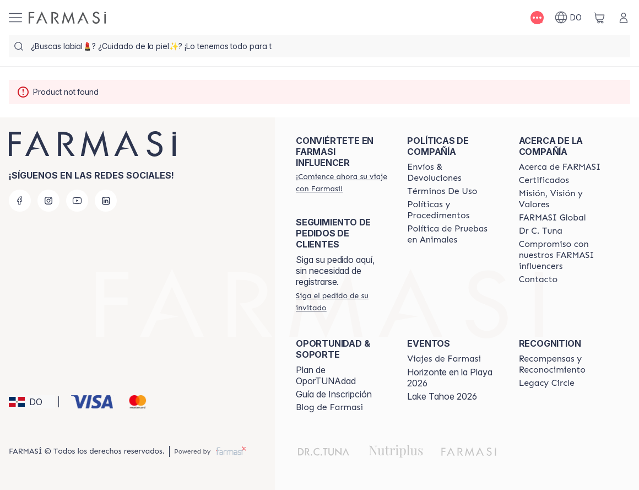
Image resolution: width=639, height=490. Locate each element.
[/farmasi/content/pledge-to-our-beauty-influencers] (540, 230)
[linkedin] (106, 201)
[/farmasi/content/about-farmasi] (560, 167)
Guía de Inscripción (334, 394)
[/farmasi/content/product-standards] (544, 180)
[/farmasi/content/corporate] (552, 217)
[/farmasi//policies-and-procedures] (453, 210)
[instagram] (48, 201)
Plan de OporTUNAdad (326, 375)
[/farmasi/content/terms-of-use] (442, 191)
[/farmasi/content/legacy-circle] (547, 383)
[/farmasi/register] (341, 182)
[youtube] (77, 201)
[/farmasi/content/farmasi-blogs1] (329, 407)
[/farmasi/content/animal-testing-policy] (453, 234)
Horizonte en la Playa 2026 (449, 378)
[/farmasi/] (67, 17)
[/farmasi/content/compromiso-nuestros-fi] (564, 255)
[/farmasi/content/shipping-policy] (453, 172)
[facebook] (20, 201)
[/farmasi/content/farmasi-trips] (444, 358)
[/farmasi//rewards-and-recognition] (564, 364)
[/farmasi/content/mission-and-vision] (564, 199)
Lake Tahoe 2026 (442, 396)
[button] (32, 401)
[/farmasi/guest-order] (341, 301)
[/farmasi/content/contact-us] (538, 279)
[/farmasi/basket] (599, 17)
